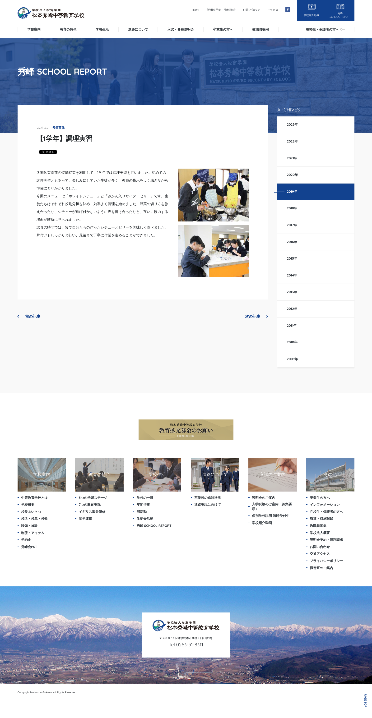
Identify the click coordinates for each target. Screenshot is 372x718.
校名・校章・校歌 (34, 518)
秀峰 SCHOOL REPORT (154, 526)
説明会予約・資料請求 (221, 10)
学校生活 (102, 29)
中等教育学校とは (34, 498)
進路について (138, 29)
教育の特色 (68, 29)
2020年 (292, 175)
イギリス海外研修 (92, 512)
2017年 (292, 225)
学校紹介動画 (262, 523)
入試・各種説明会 (180, 29)
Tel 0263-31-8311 (186, 645)
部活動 (142, 512)
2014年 (292, 275)
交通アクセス (320, 554)
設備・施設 (29, 526)
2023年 (292, 124)
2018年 (292, 208)
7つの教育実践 (90, 504)
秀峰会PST (29, 547)
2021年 (292, 158)
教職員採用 (260, 29)
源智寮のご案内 (321, 568)
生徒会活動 (145, 518)
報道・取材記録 (321, 518)
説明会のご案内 (263, 498)
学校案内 (34, 29)
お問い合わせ (251, 10)
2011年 (292, 325)
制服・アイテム (32, 533)
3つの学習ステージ (93, 498)
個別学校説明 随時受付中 (270, 516)
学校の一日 (145, 498)
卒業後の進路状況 (207, 498)
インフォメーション (325, 504)
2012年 (292, 309)
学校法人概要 (320, 533)
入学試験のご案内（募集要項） (272, 506)
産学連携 (85, 518)
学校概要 (27, 504)
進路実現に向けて (207, 504)
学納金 (26, 540)
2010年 (292, 342)
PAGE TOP (365, 700)
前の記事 (29, 316)
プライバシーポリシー (326, 561)
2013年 (292, 292)
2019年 (292, 191)
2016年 (292, 242)
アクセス (272, 10)
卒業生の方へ (223, 29)
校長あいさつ (31, 512)
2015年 (292, 258)
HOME (196, 10)
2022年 (292, 141)
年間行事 (143, 504)
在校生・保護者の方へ (325, 29)
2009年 (292, 359)
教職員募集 (318, 526)
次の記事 (256, 316)
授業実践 (58, 127)
